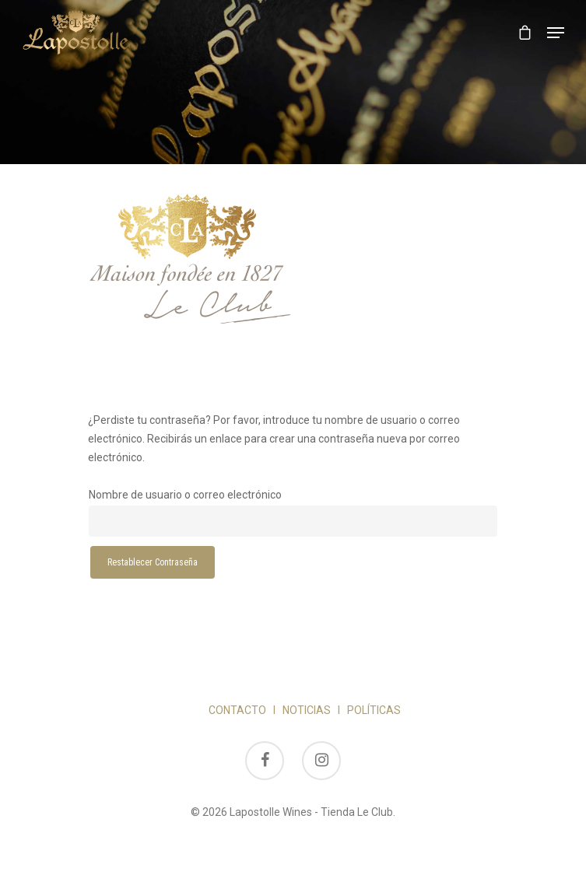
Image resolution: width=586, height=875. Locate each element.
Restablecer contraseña (152, 562)
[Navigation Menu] (555, 32)
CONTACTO (237, 710)
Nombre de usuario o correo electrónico (185, 494)
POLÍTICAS (374, 710)
